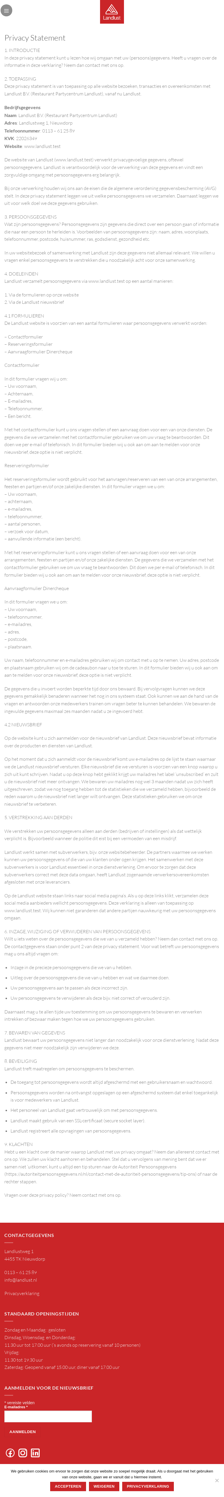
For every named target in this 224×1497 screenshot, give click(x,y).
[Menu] (6, 10)
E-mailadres (16, 1407)
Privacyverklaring (21, 1293)
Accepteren (68, 1486)
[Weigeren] (217, 1482)
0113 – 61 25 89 (20, 1272)
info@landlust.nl (20, 1280)
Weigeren (104, 1486)
